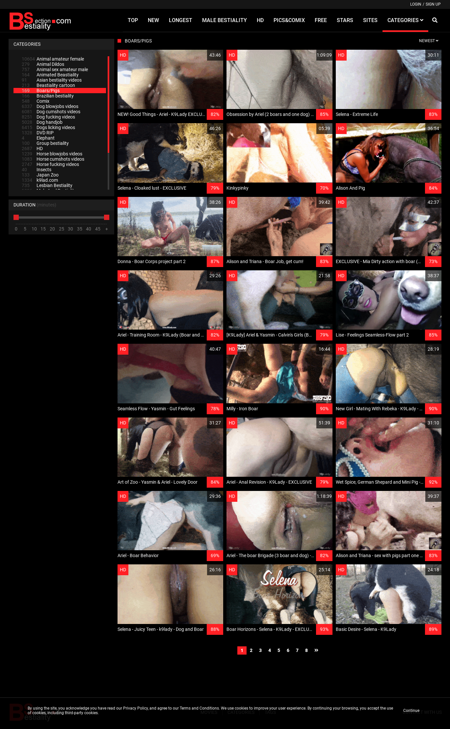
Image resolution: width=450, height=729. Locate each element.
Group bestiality (45, 143)
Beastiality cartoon (48, 85)
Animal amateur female (53, 59)
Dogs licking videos (48, 127)
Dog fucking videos (48, 117)
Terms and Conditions (199, 708)
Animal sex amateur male (55, 69)
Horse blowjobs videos (52, 153)
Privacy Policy (135, 708)
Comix (35, 101)
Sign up (433, 4)
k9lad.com (40, 180)
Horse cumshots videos (53, 159)
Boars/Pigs (41, 90)
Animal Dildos (43, 64)
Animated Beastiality (50, 74)
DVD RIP (38, 132)
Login (415, 4)
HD (32, 148)
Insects (36, 169)
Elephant (38, 138)
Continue (411, 710)
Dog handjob (42, 122)
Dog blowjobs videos (50, 106)
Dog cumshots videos (51, 111)
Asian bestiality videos (52, 80)
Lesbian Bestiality (47, 185)
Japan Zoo (40, 174)
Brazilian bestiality (48, 95)
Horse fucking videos (50, 164)
